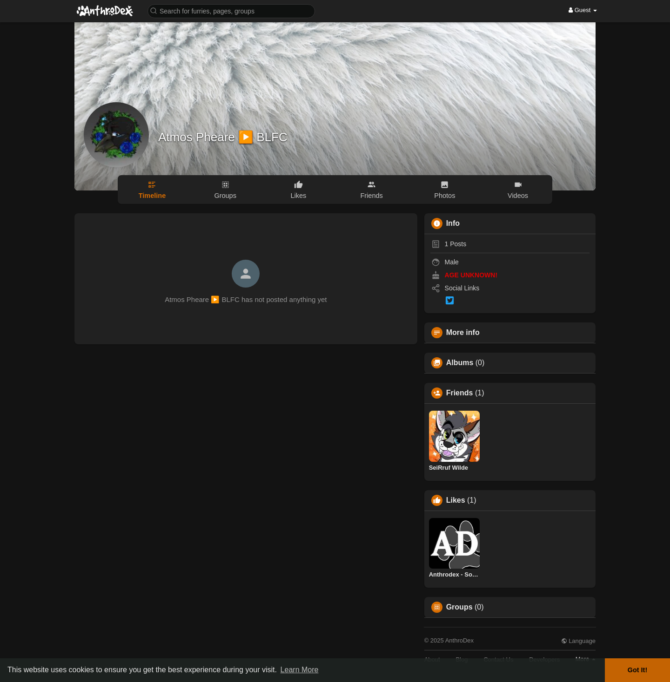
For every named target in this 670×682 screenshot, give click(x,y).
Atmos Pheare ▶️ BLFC (223, 137)
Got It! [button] (637, 670)
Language (578, 641)
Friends (459, 393)
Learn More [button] (300, 670)
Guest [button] (583, 10)
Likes (455, 500)
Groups (459, 607)
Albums (460, 363)
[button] (231, 10)
